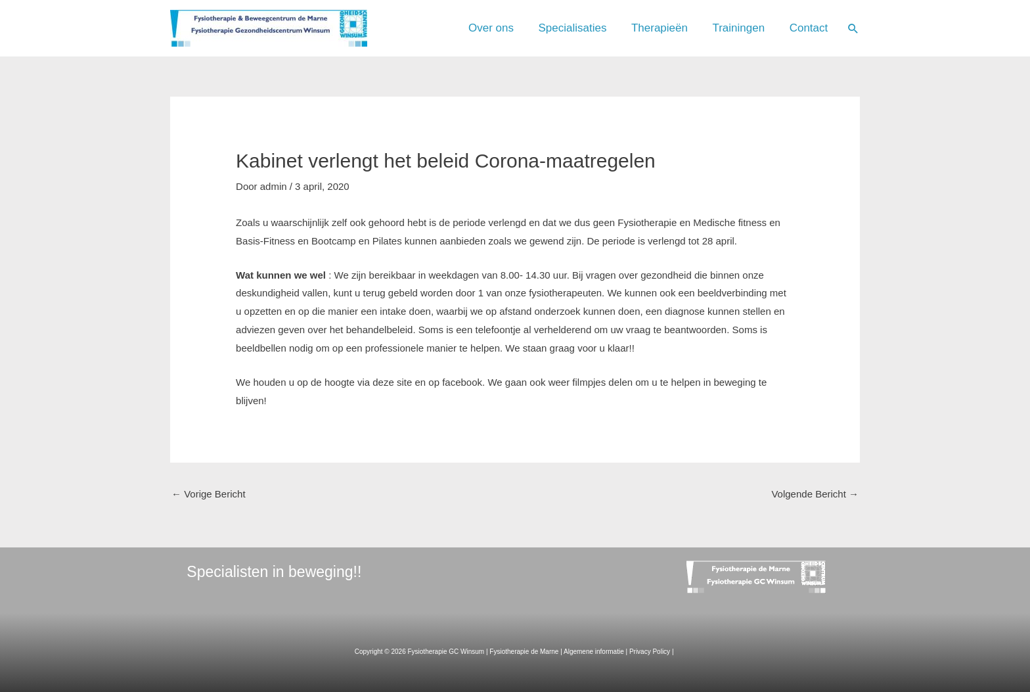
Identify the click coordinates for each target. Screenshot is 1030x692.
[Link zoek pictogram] (853, 28)
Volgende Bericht (815, 493)
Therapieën (672, 28)
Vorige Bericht (208, 493)
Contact (811, 28)
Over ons (513, 28)
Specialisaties (590, 28)
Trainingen (746, 28)
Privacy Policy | (652, 651)
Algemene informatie (594, 651)
